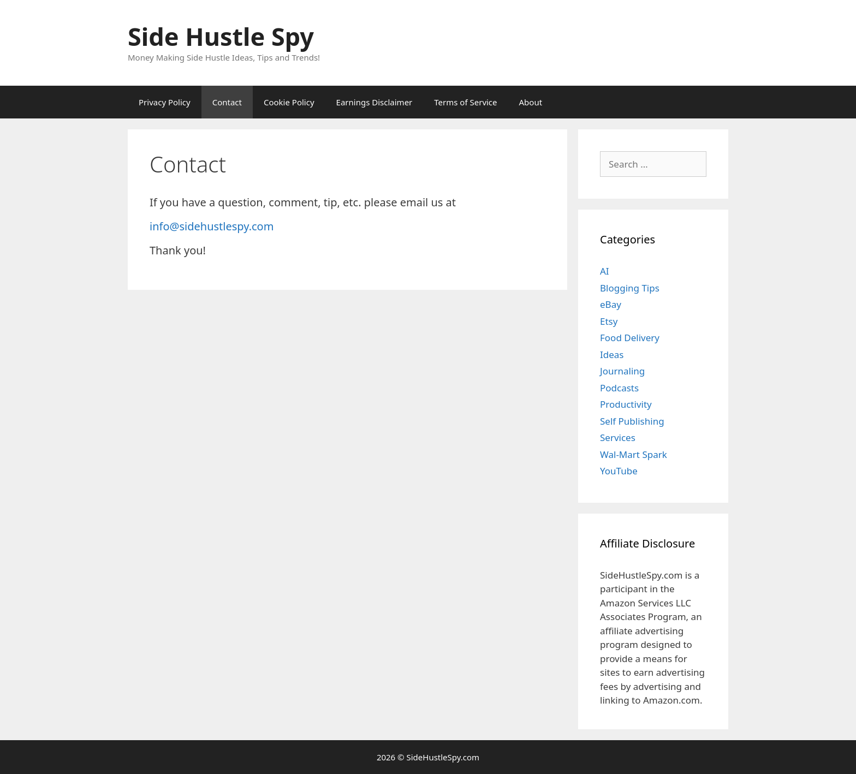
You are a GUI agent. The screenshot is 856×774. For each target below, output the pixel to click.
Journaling (622, 371)
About (531, 102)
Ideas (612, 354)
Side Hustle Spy (221, 36)
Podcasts (619, 388)
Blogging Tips (629, 288)
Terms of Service (465, 102)
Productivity (626, 404)
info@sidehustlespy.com (212, 226)
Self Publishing (632, 421)
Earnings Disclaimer (374, 102)
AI (604, 271)
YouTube (619, 471)
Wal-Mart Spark (633, 454)
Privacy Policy (165, 102)
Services (617, 437)
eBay (610, 304)
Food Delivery (629, 337)
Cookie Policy (289, 102)
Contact (227, 102)
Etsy (608, 321)
